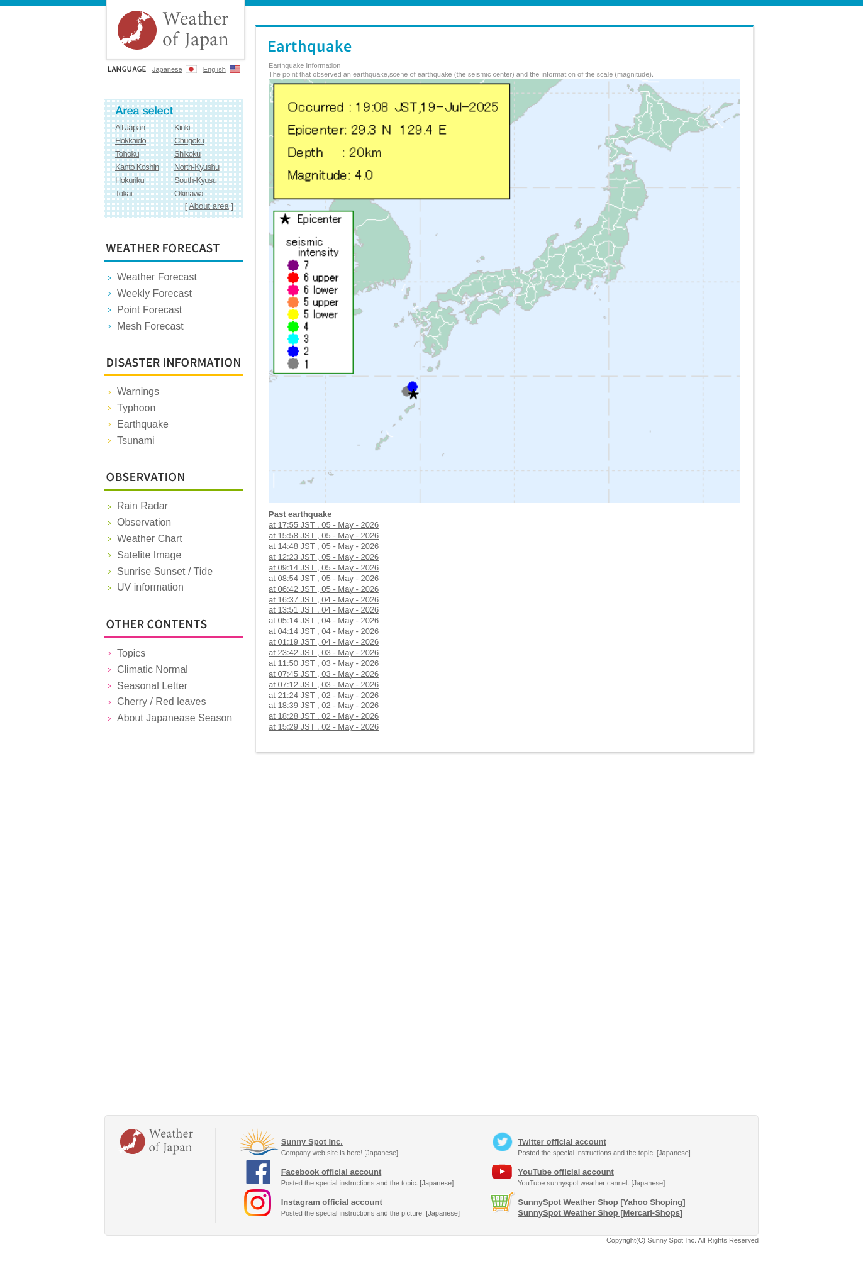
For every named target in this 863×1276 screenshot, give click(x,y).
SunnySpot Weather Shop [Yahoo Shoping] (601, 1202)
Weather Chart (149, 538)
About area (209, 206)
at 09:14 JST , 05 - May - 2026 (324, 567)
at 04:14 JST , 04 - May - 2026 (324, 631)
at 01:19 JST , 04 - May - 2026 (324, 641)
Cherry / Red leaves (161, 701)
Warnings (138, 391)
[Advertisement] (173, 888)
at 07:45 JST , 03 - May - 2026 (324, 674)
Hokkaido (130, 140)
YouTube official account (566, 1172)
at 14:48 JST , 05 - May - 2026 (324, 546)
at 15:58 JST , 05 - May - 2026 (324, 535)
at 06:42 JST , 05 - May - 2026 (324, 589)
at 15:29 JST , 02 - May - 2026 (324, 726)
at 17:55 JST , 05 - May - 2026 (324, 525)
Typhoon (136, 407)
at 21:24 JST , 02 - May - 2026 (324, 695)
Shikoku (187, 153)
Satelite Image (149, 555)
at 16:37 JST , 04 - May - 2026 (324, 599)
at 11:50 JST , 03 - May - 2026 (324, 663)
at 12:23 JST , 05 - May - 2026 (324, 557)
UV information (150, 587)
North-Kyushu (197, 167)
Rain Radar (142, 506)
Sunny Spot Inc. (312, 1141)
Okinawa (188, 193)
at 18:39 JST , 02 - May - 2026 (324, 705)
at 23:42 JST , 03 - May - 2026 (324, 652)
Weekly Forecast (154, 293)
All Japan (130, 127)
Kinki (182, 127)
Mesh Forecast (150, 326)
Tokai (123, 193)
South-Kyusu (195, 180)
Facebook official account (331, 1172)
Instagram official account (331, 1202)
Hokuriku (129, 180)
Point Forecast (149, 309)
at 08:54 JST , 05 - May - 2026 (324, 578)
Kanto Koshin (137, 167)
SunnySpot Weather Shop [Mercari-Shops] (600, 1213)
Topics (131, 653)
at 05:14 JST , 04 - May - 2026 (324, 620)
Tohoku (127, 153)
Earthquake (143, 424)
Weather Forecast (157, 277)
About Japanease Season (174, 718)
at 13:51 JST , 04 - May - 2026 (324, 609)
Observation (144, 522)
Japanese (167, 69)
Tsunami (136, 440)
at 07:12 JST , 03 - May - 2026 (324, 684)
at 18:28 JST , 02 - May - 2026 (324, 716)
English (214, 69)
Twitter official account (562, 1141)
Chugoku (189, 140)
